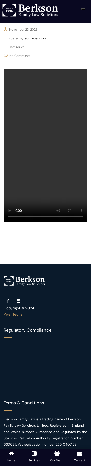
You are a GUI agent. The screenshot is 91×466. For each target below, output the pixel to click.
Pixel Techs (13, 314)
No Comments (17, 56)
